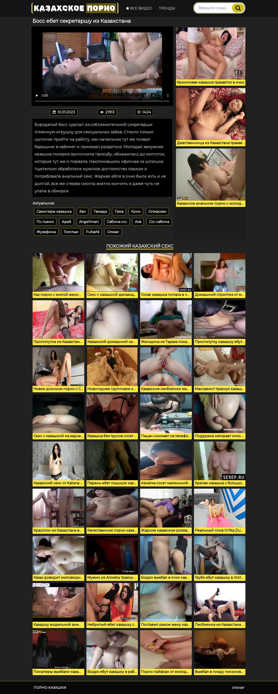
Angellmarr (89, 222)
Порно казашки (50, 688)
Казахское (75, 8)
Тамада (100, 211)
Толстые (71, 232)
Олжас (113, 232)
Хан (82, 211)
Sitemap (238, 687)
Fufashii (92, 232)
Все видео (139, 8)
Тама (119, 211)
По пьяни (45, 222)
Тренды (167, 8)
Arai (138, 222)
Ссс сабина (159, 222)
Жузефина (46, 232)
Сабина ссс (117, 222)
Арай (66, 222)
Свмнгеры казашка (53, 211)
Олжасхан (157, 211)
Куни (136, 211)
